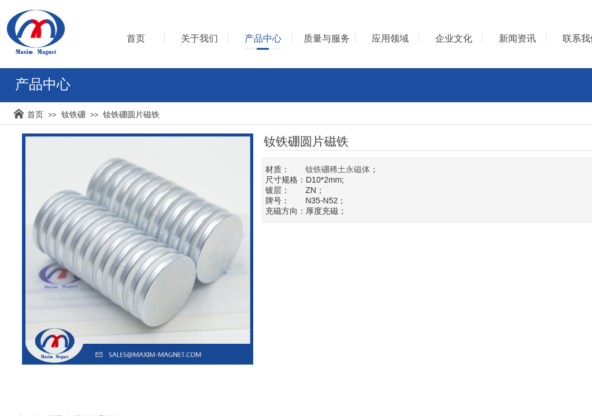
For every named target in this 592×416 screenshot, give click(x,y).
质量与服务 (327, 38)
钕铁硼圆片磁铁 (131, 114)
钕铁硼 (73, 114)
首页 (35, 114)
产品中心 (263, 38)
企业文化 (453, 38)
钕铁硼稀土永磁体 (337, 169)
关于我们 (199, 38)
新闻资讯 (517, 38)
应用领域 (390, 38)
